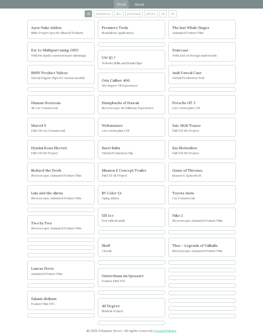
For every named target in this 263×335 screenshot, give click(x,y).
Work (121, 4)
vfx (172, 14)
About (139, 4)
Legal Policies (165, 331)
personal (133, 14)
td (163, 14)
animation (103, 14)
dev (118, 14)
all (88, 14)
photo (151, 14)
